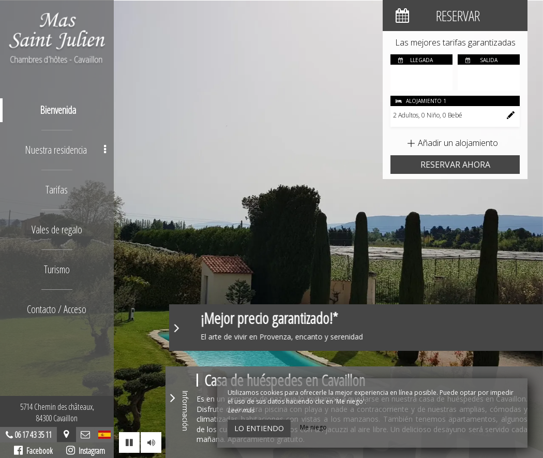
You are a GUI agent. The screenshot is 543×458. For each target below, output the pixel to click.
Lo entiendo (259, 428)
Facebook (33, 450)
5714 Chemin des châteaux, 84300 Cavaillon (57, 412)
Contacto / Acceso (57, 309)
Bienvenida (58, 110)
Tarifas (57, 190)
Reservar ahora (455, 164)
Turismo (57, 269)
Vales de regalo (57, 230)
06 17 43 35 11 (33, 434)
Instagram (85, 450)
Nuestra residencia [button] (65, 150)
